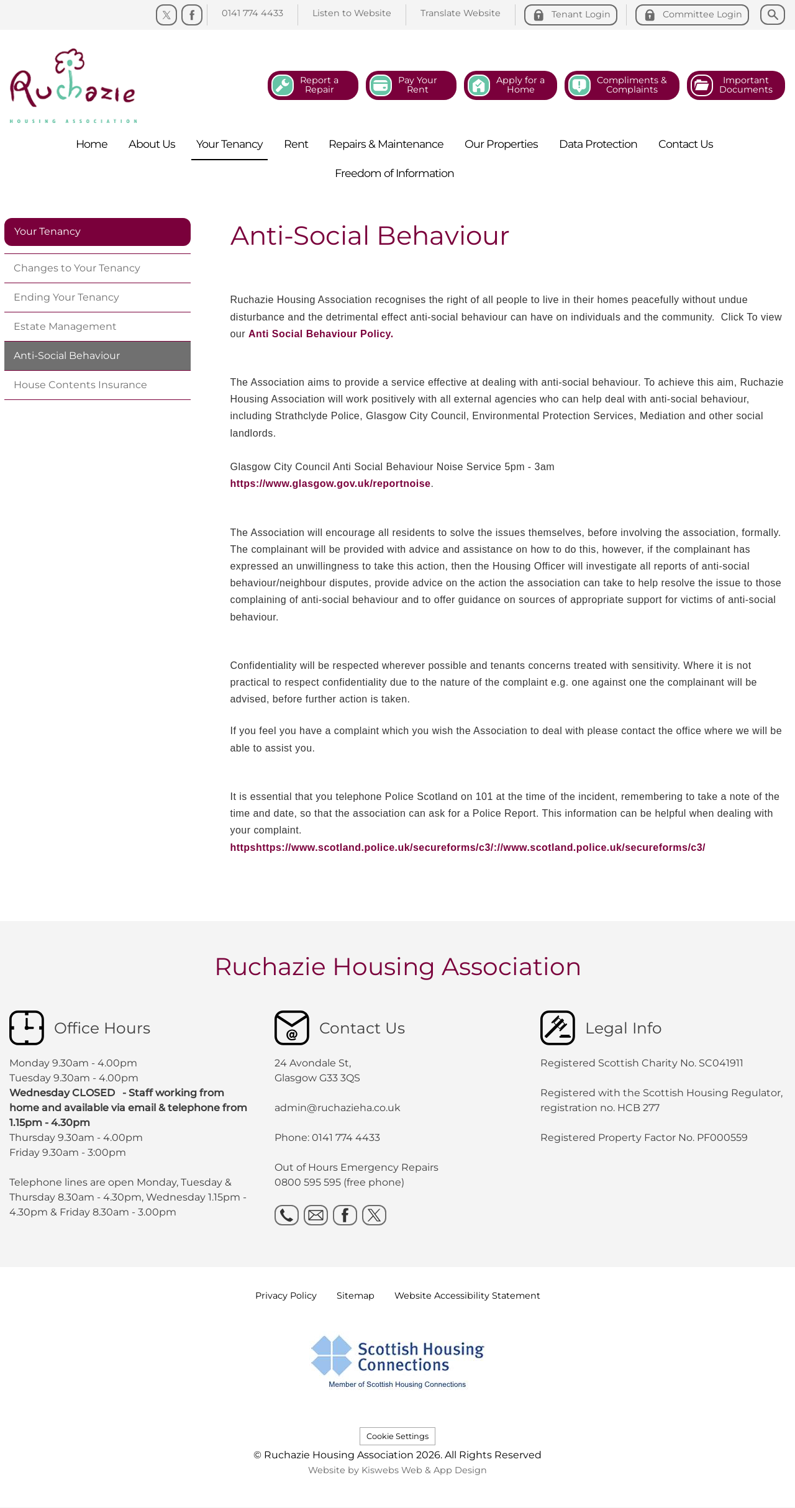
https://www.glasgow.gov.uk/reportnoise (330, 483)
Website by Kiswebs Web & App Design (397, 1470)
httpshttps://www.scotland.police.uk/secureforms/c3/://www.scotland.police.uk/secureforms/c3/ (468, 847)
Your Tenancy (47, 231)
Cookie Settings (397, 1436)
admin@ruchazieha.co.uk (338, 1108)
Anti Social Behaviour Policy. (321, 334)
